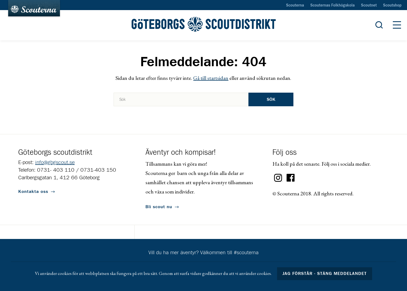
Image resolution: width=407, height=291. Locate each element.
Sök (271, 99)
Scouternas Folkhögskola (332, 5)
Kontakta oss (33, 191)
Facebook (290, 178)
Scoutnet (369, 5)
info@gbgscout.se (55, 162)
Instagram (278, 178)
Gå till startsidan (210, 77)
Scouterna (295, 5)
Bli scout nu (158, 207)
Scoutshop (392, 5)
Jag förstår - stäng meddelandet (325, 273)
